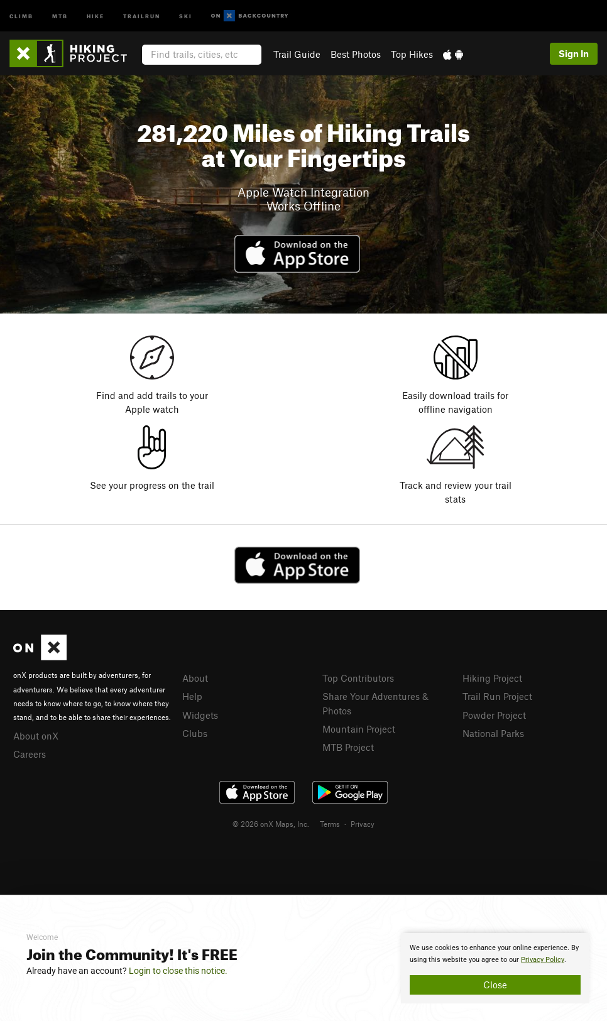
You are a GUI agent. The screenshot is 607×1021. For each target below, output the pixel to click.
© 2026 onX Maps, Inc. (270, 823)
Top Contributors (358, 678)
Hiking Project (492, 678)
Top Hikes (412, 54)
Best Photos (356, 54)
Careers (29, 754)
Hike (95, 15)
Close (495, 984)
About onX (35, 735)
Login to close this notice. (178, 971)
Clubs (194, 733)
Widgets (200, 715)
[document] (495, 968)
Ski (185, 15)
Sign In (574, 53)
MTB (60, 15)
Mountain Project (358, 728)
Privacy (363, 823)
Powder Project (494, 715)
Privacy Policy (542, 960)
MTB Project (348, 747)
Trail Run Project (497, 696)
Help (192, 696)
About (195, 678)
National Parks (493, 733)
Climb (21, 15)
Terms (330, 823)
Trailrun (141, 15)
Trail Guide (296, 54)
